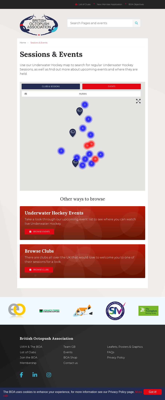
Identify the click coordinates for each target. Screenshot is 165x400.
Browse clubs (39, 270)
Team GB (69, 346)
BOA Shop (70, 357)
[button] (79, 112)
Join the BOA (28, 357)
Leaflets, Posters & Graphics (125, 346)
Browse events (39, 231)
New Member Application (109, 4)
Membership (28, 363)
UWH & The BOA (31, 346)
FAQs (110, 352)
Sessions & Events (38, 42)
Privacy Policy (116, 357)
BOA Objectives (136, 4)
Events (67, 352)
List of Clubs (82, 4)
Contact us (70, 363)
